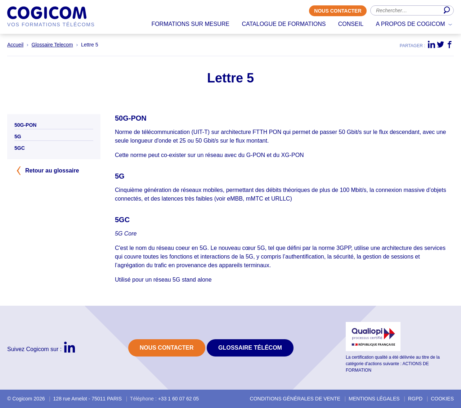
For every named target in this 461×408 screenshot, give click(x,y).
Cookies (442, 399)
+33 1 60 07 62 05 (178, 399)
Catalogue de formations (284, 24)
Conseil (350, 24)
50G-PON (25, 125)
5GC (19, 148)
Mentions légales (374, 399)
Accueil (15, 45)
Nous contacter (337, 11)
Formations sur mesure (190, 24)
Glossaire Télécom (250, 348)
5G (17, 136)
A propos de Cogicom (410, 24)
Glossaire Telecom (52, 45)
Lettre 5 (89, 45)
